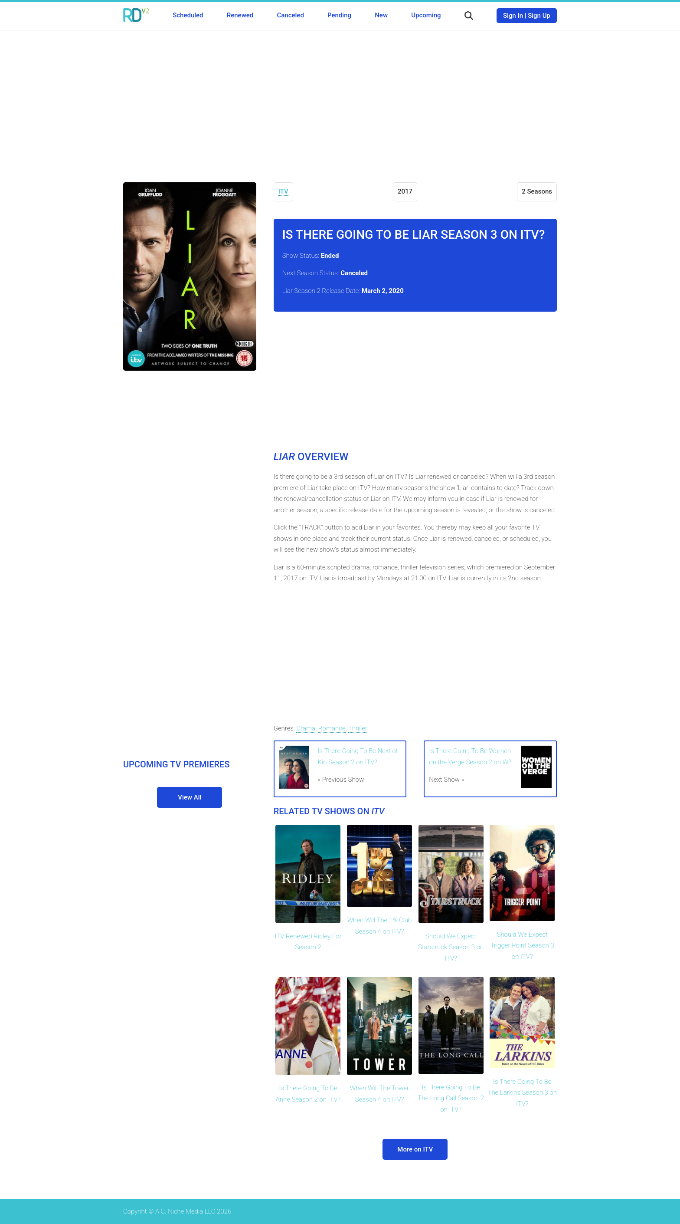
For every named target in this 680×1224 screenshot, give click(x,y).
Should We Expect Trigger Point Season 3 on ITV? (522, 946)
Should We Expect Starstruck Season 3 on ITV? (451, 947)
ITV (283, 191)
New (381, 15)
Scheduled (188, 15)
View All (189, 797)
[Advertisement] (340, 100)
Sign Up (539, 16)
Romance (332, 728)
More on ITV (415, 1149)
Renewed (240, 15)
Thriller (358, 728)
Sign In (513, 16)
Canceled (290, 15)
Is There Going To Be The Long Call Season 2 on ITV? (451, 1098)
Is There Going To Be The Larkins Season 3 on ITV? (522, 1093)
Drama (305, 728)
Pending (339, 15)
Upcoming (426, 15)
